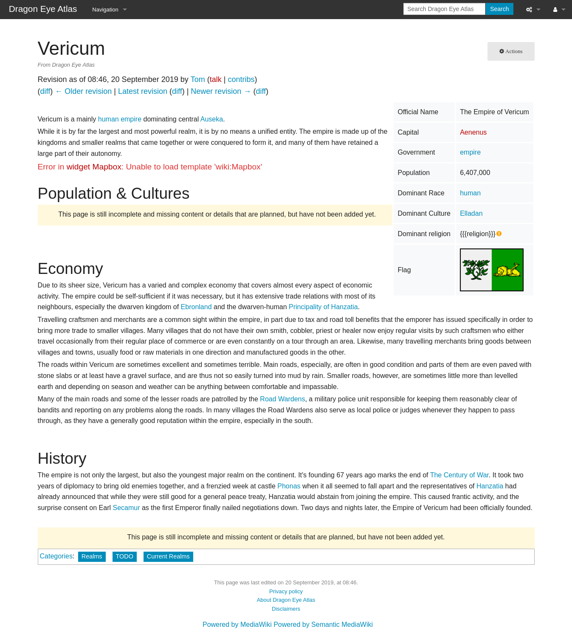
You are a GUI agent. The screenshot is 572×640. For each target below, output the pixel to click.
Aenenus (473, 132)
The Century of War (459, 475)
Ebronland (196, 306)
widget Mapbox (94, 166)
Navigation (105, 9)
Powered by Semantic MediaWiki (323, 624)
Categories (56, 556)
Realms (92, 556)
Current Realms (168, 556)
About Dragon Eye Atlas (286, 600)
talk (216, 79)
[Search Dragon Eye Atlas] (444, 9)
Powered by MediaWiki (237, 624)
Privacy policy (286, 591)
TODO (124, 556)
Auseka (211, 119)
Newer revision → (221, 91)
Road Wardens (282, 399)
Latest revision (142, 91)
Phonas (288, 486)
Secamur (126, 507)
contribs (241, 79)
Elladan (471, 213)
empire (470, 152)
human (470, 193)
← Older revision (83, 91)
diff (45, 91)
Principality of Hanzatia (323, 306)
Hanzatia (489, 486)
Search (499, 9)
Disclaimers (286, 609)
